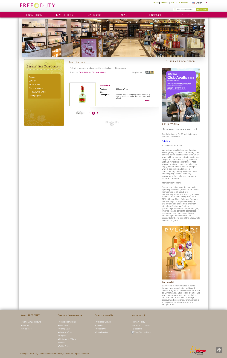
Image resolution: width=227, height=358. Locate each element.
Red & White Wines (38, 92)
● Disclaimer (136, 329)
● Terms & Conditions (140, 325)
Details (147, 100)
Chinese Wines (36, 88)
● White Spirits (64, 346)
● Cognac (62, 336)
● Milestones (26, 329)
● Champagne (64, 329)
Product (155, 15)
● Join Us (99, 325)
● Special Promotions (67, 322)
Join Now (166, 141)
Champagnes (35, 95)
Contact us (183, 3)
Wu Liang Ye (105, 85)
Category (94, 15)
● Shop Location (101, 332)
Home (156, 3)
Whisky (32, 81)
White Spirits (34, 84)
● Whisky (61, 343)
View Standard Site (141, 332)
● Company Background (31, 322)
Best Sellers (64, 15)
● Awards (25, 325)
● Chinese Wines (65, 332)
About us (164, 3)
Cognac (32, 77)
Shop (185, 15)
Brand (124, 15)
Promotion (34, 15)
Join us (174, 3)
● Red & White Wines (67, 339)
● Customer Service (103, 322)
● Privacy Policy (138, 322)
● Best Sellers (64, 325)
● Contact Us (100, 329)
